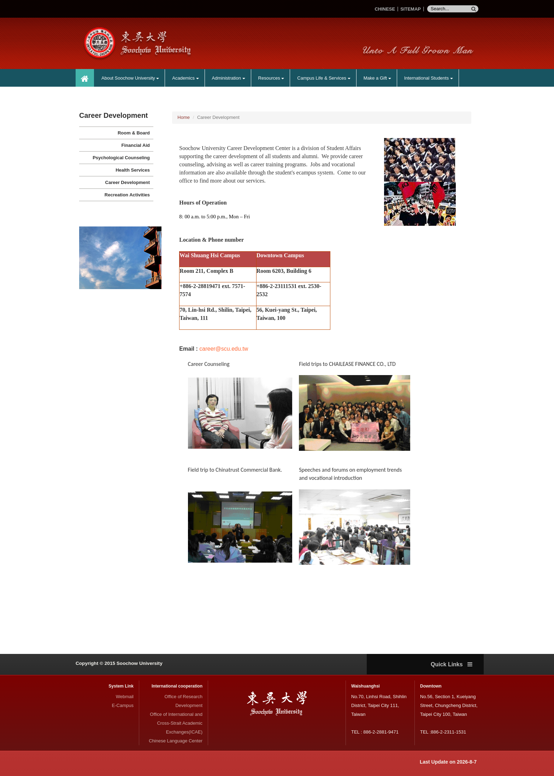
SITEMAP (410, 9)
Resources (271, 78)
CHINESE (385, 9)
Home (183, 117)
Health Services (133, 170)
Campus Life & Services (323, 78)
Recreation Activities (127, 194)
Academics (185, 78)
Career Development (127, 182)
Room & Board (134, 133)
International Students (428, 78)
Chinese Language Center (175, 740)
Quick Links (451, 664)
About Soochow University (130, 78)
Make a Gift (377, 78)
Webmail (125, 696)
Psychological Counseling (121, 157)
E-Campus (123, 705)
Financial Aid (136, 145)
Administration (228, 78)
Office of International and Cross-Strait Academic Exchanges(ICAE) (176, 723)
